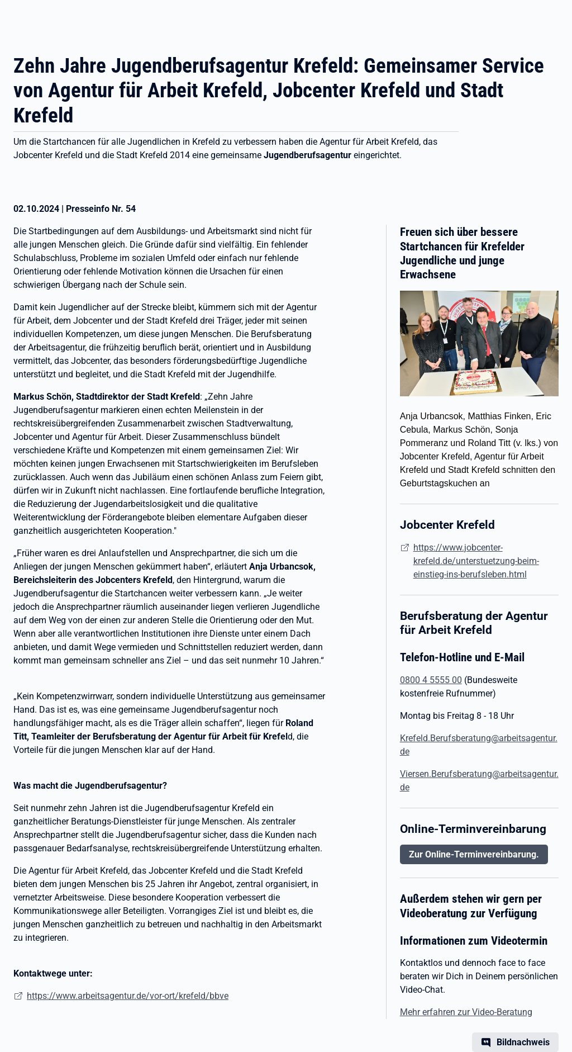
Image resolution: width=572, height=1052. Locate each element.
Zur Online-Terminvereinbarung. (474, 854)
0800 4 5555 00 (431, 680)
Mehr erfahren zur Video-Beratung (466, 1012)
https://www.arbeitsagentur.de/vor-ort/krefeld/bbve (127, 996)
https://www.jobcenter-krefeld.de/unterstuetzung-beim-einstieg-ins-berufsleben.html (476, 561)
